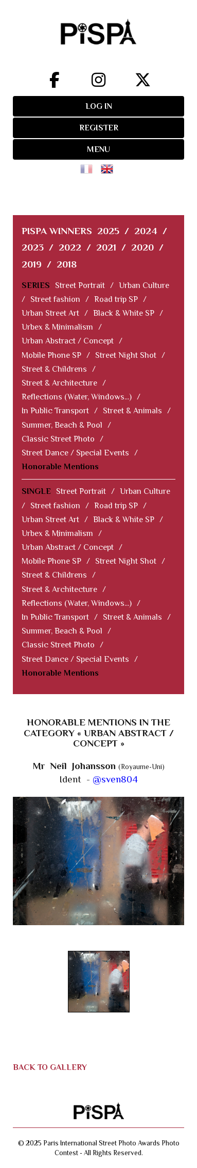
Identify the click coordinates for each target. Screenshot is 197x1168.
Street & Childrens (54, 369)
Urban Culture (144, 285)
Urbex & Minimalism (57, 327)
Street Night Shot (125, 355)
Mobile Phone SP (51, 355)
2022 (70, 247)
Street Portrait (80, 285)
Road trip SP (116, 299)
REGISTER (98, 127)
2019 (32, 264)
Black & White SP (123, 313)
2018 (67, 264)
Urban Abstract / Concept (68, 341)
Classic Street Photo (58, 439)
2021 (106, 247)
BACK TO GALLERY (50, 1067)
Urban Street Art (50, 313)
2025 (108, 230)
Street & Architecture (59, 383)
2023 (33, 247)
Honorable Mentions (60, 466)
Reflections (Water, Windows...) (77, 396)
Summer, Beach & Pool (62, 425)
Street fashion (55, 299)
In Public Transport (55, 410)
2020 (142, 247)
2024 (145, 230)
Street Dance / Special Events (75, 452)
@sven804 (115, 779)
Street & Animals (132, 410)
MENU (98, 149)
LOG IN (98, 106)
